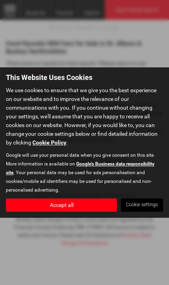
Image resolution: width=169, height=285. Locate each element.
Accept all (61, 205)
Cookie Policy (49, 142)
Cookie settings (142, 204)
